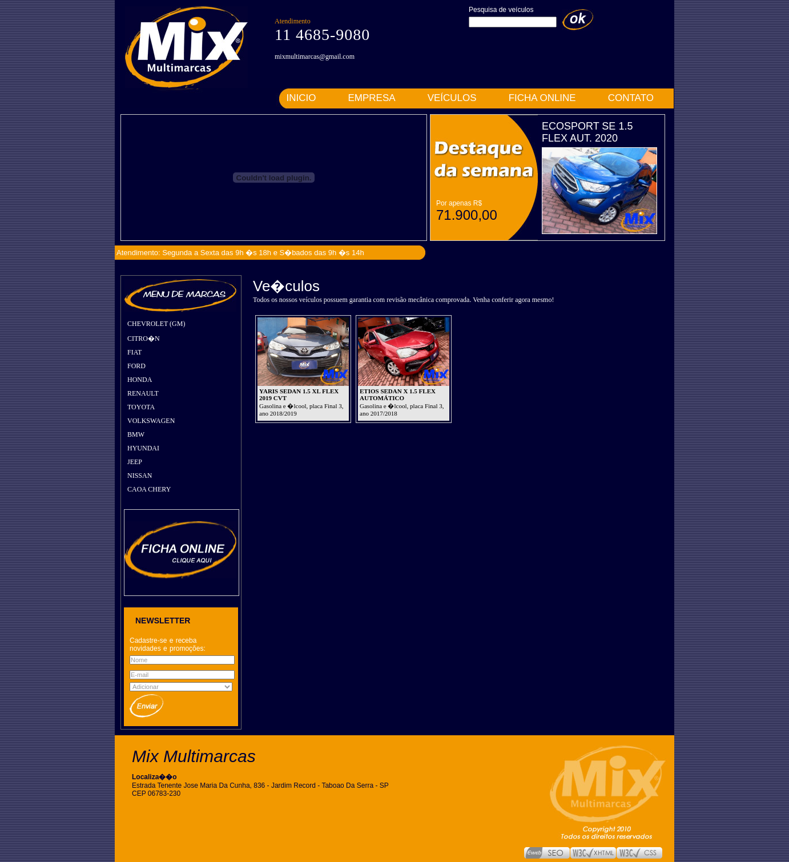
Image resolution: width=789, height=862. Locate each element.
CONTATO (631, 97)
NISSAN (139, 476)
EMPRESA (372, 97)
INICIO (301, 97)
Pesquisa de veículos (501, 10)
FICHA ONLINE (542, 97)
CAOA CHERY (149, 489)
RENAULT (143, 393)
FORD (136, 366)
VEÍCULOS (452, 97)
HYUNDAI (143, 448)
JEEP (134, 462)
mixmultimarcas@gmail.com (315, 57)
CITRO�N (143, 339)
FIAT (134, 352)
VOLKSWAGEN (151, 421)
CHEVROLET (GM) (156, 324)
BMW (135, 434)
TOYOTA (141, 407)
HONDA (139, 380)
